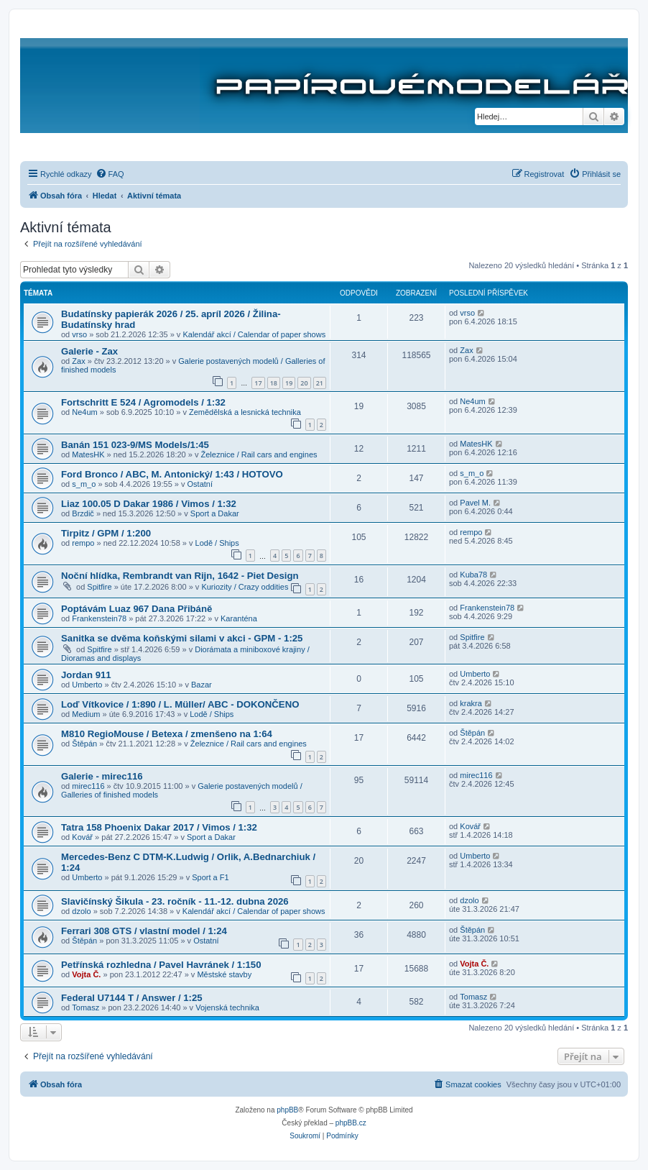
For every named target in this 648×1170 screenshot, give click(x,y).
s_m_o (84, 484)
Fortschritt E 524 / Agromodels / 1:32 (143, 402)
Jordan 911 (86, 674)
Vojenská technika (227, 1007)
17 (257, 383)
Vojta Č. (86, 974)
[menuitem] (110, 174)
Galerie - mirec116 (102, 776)
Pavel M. (475, 502)
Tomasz (85, 1007)
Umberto (87, 684)
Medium (86, 714)
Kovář (82, 837)
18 (273, 383)
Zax (78, 361)
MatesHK (88, 454)
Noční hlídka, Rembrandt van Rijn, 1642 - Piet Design (180, 575)
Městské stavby (224, 974)
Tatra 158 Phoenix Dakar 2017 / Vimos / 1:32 (159, 827)
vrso (79, 334)
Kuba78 (473, 574)
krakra (471, 703)
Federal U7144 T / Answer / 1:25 (132, 997)
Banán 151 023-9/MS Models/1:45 (135, 444)
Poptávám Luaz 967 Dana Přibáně (136, 608)
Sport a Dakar (214, 513)
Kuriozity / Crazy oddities (244, 586)
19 (288, 383)
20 (303, 383)
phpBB (287, 1110)
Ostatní (200, 484)
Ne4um (84, 412)
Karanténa (239, 618)
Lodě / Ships (217, 543)
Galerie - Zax (89, 351)
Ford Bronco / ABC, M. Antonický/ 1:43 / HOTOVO (172, 474)
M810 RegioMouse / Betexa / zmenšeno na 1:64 (166, 733)
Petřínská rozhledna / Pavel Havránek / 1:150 (161, 964)
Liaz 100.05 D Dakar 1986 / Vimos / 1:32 (148, 503)
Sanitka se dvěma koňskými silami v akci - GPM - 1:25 (181, 638)
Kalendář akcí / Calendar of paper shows (253, 334)
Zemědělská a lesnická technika (245, 412)
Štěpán (84, 743)
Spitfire (99, 586)
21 (319, 383)
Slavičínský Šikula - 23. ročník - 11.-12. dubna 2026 (175, 901)
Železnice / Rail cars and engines (259, 454)
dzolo (81, 911)
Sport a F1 (210, 877)
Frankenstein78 (99, 618)
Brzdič (83, 513)
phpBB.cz (350, 1123)
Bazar (201, 684)
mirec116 (88, 786)
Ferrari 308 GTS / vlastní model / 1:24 (144, 931)
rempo (83, 543)
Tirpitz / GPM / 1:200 (106, 533)
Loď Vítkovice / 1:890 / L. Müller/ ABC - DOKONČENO (180, 704)
